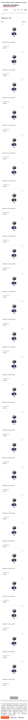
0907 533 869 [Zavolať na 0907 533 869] (10, 2)
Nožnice (13, 13)
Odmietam (21, 717)
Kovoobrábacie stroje (6, 13)
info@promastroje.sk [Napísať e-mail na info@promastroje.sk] (21, 2)
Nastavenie (14, 717)
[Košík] (25, 9)
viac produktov (14, 698)
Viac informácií (11, 715)
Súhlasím (5, 717)
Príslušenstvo (19, 13)
